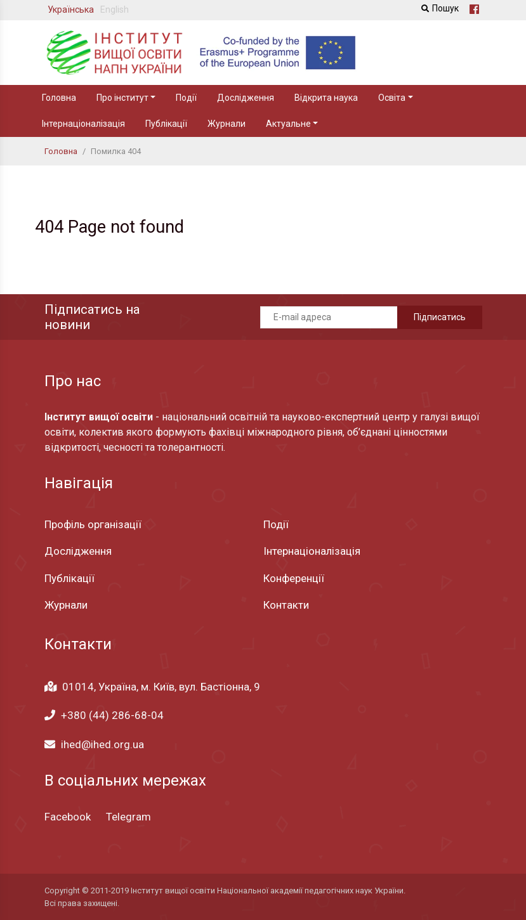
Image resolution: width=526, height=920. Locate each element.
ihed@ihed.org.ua (102, 744)
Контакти (286, 605)
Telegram (128, 816)
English (114, 9)
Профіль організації (92, 524)
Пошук (438, 8)
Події (186, 98)
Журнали (226, 124)
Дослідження (245, 98)
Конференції (293, 578)
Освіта (391, 98)
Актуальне (288, 124)
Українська (71, 9)
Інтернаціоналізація (83, 124)
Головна (59, 98)
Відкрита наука (326, 98)
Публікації (166, 124)
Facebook (67, 816)
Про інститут (122, 98)
